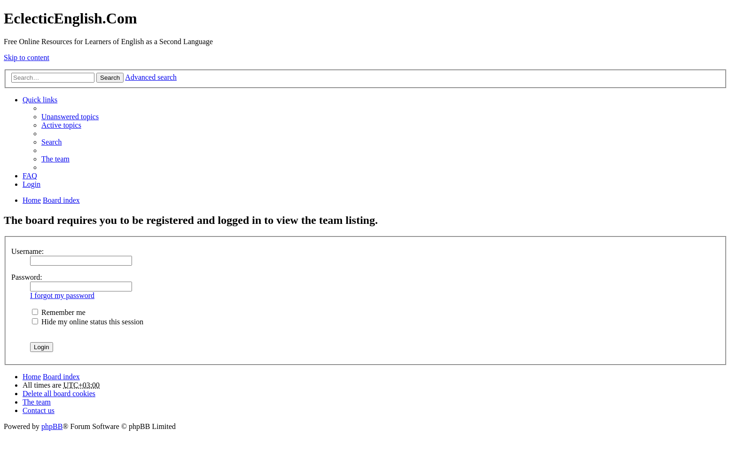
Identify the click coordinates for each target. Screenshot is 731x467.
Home (32, 377)
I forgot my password (62, 295)
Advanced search (151, 77)
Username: (27, 251)
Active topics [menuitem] (61, 125)
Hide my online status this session (87, 322)
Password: (26, 277)
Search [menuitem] (51, 142)
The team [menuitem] (55, 159)
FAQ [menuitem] (30, 176)
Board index (61, 377)
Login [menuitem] (31, 184)
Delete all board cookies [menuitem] (59, 394)
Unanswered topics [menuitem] (70, 117)
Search (110, 77)
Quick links (40, 100)
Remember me (59, 312)
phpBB (51, 426)
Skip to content (26, 57)
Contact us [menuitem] (38, 410)
